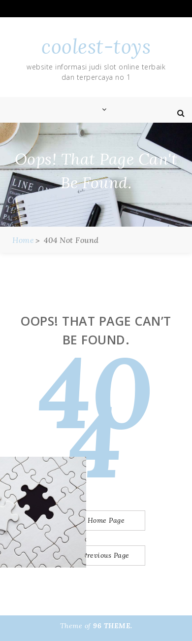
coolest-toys (96, 46)
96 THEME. (112, 625)
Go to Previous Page (96, 555)
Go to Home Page (96, 520)
